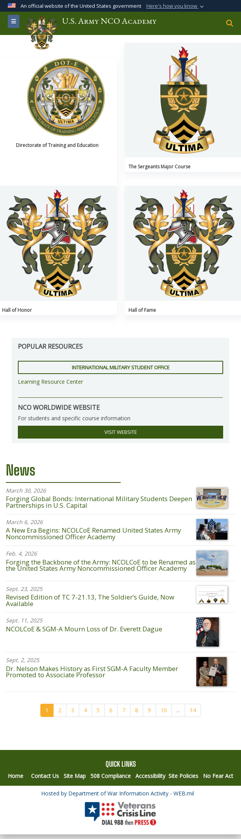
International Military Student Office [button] (121, 367)
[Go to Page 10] (164, 710)
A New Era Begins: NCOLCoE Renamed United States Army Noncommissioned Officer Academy (93, 533)
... (178, 710)
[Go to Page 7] (123, 710)
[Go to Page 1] (47, 710)
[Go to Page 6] (111, 710)
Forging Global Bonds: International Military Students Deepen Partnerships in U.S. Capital (99, 502)
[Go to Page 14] (193, 710)
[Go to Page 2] (59, 710)
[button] (175, 6)
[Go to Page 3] (72, 710)
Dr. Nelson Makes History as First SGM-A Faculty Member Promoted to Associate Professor (92, 672)
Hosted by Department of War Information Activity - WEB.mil (117, 793)
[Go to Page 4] (85, 710)
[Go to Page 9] (149, 710)
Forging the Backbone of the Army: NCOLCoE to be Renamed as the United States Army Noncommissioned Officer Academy (101, 565)
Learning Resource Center (50, 381)
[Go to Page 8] (136, 710)
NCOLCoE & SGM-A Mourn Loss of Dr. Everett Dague (84, 628)
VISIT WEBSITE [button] (120, 431)
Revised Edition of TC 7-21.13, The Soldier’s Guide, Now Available (90, 600)
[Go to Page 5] (98, 710)
